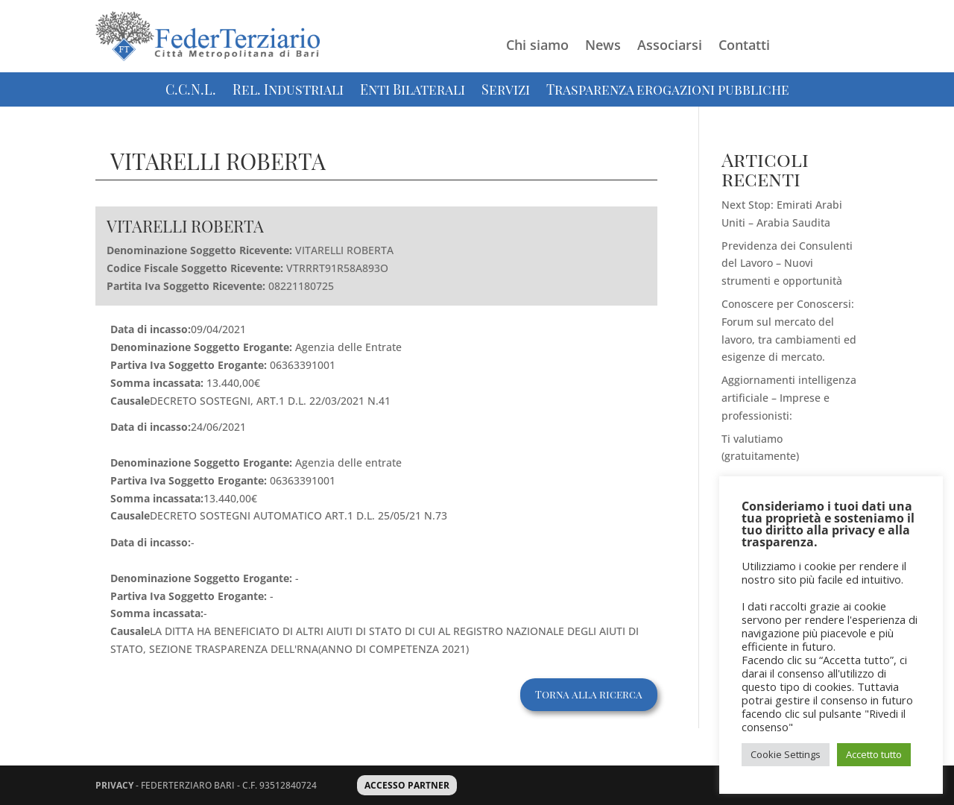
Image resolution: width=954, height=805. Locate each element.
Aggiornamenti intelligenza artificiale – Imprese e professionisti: (788, 398)
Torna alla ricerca (588, 694)
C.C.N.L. (190, 91)
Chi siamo (537, 47)
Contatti (744, 47)
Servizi (505, 91)
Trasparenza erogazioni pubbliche (667, 91)
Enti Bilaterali (412, 91)
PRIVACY (114, 785)
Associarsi (669, 47)
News (603, 47)
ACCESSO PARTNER (406, 785)
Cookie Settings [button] (786, 754)
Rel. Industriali (288, 91)
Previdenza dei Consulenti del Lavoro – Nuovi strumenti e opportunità (787, 263)
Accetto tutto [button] (874, 754)
